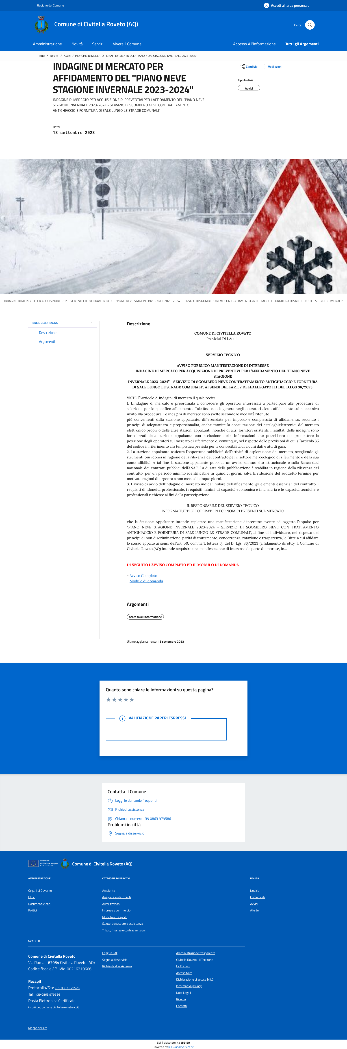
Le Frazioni (183, 966)
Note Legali (183, 992)
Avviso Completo (143, 575)
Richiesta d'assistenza (117, 966)
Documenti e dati (39, 903)
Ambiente (108, 890)
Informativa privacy (189, 985)
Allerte (254, 910)
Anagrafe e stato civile (116, 897)
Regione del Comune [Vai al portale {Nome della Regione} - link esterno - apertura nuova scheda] (48, 5)
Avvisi (67, 55)
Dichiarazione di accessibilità (194, 979)
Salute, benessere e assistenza (122, 923)
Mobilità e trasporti (114, 917)
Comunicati (257, 897)
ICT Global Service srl (181, 1047)
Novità (54, 55)
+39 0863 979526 (67, 987)
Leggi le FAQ (110, 952)
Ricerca (181, 999)
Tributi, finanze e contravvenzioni (123, 930)
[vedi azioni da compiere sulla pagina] (271, 66)
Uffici (31, 897)
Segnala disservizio (114, 959)
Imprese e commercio (116, 910)
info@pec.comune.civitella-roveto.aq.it (53, 1007)
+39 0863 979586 (47, 994)
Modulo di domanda (146, 581)
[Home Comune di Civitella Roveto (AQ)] (87, 25)
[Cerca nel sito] (310, 25)
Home (41, 55)
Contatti (181, 1005)
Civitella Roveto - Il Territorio (194, 959)
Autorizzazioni (111, 903)
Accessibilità (184, 972)
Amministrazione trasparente (195, 952)
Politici (32, 910)
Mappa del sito (37, 1028)
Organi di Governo (40, 890)
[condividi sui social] (248, 66)
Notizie (254, 890)
